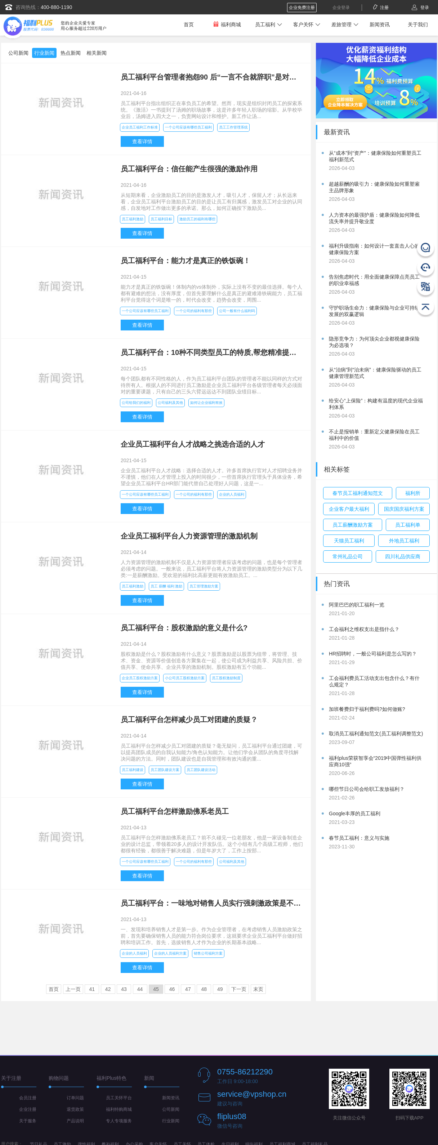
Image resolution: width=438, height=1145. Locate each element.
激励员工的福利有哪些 (197, 219)
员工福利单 (407, 525)
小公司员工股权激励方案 (185, 678)
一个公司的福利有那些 (194, 311)
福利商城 (227, 24)
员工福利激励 (132, 219)
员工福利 (265, 24)
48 (204, 989)
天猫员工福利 (349, 541)
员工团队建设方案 (165, 770)
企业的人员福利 (231, 494)
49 (220, 989)
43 (124, 989)
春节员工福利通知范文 (357, 493)
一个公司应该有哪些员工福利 (188, 127)
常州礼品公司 (347, 556)
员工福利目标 (161, 219)
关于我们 (418, 24)
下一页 (238, 989)
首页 (189, 24)
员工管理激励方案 (203, 586)
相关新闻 (96, 53)
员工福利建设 (132, 770)
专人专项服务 (119, 1120)
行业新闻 (44, 53)
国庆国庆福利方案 (404, 509)
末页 (258, 989)
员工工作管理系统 (233, 127)
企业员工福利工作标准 (140, 127)
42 (108, 989)
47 (188, 989)
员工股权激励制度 (226, 678)
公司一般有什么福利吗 (237, 311)
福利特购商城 (119, 1109)
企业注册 (27, 1109)
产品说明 (75, 1120)
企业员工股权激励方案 (140, 678)
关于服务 (27, 1120)
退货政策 (75, 1109)
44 (140, 989)
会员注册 (27, 1097)
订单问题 (75, 1097)
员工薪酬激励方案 (352, 525)
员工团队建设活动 (201, 770)
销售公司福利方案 (208, 953)
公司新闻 (18, 53)
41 (92, 989)
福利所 (412, 493)
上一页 (73, 989)
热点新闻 (71, 53)
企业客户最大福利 (349, 509)
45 (156, 989)
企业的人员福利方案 (170, 953)
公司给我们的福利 (136, 403)
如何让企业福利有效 (206, 403)
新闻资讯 (380, 24)
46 (172, 989)
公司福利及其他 (170, 403)
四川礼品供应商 (402, 556)
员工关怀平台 (119, 1097)
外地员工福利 (404, 541)
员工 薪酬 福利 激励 (166, 586)
